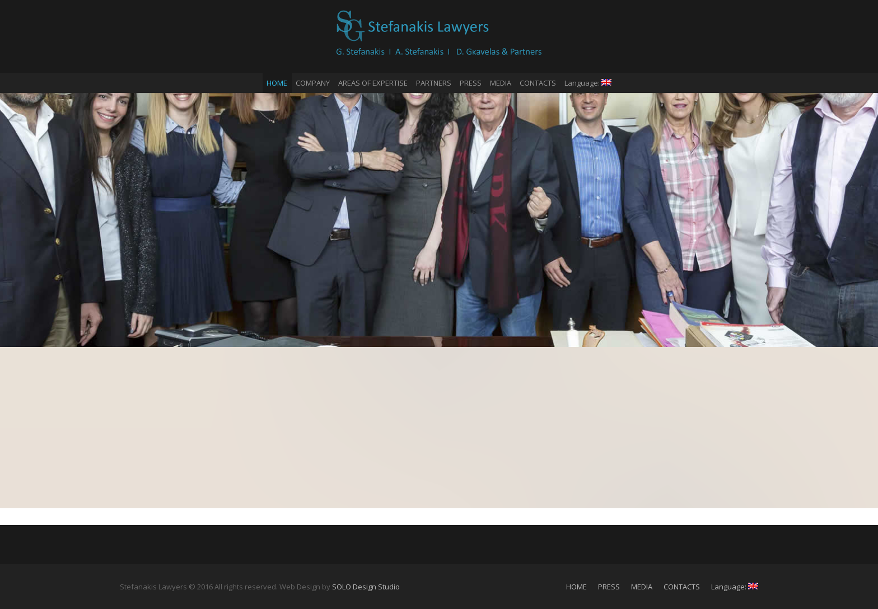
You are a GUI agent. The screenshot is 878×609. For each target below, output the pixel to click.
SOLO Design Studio (366, 587)
